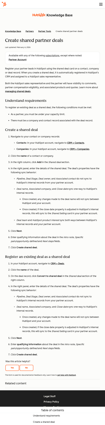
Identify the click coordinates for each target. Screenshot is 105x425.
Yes (12, 368)
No (26, 368)
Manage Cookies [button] (52, 407)
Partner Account (17, 59)
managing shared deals (18, 91)
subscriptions (52, 55)
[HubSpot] (4, 4)
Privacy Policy (51, 401)
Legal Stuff (49, 396)
